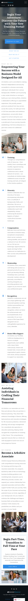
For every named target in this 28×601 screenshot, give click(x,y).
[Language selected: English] (19, 599)
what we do (14, 51)
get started (14, 58)
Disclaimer (7, 598)
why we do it (14, 54)
